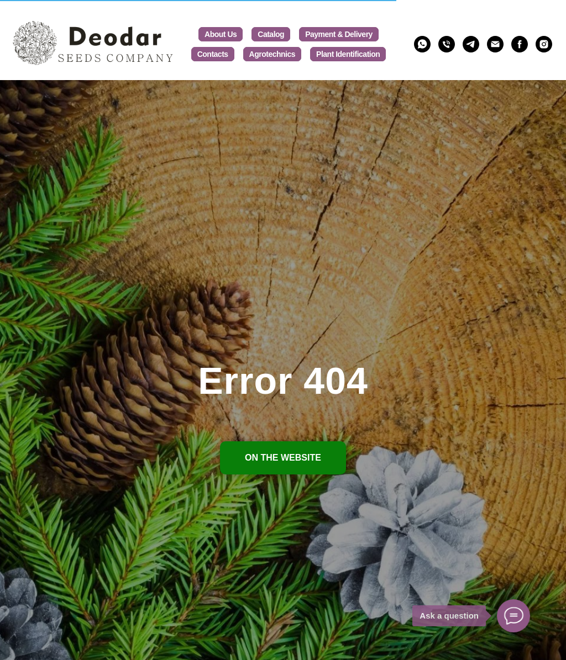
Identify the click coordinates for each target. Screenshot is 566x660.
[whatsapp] (422, 44)
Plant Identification (348, 54)
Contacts (212, 54)
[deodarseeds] (519, 44)
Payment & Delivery (339, 34)
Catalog (271, 34)
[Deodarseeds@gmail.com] (495, 44)
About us (221, 34)
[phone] (446, 44)
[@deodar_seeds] (471, 44)
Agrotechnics (272, 54)
